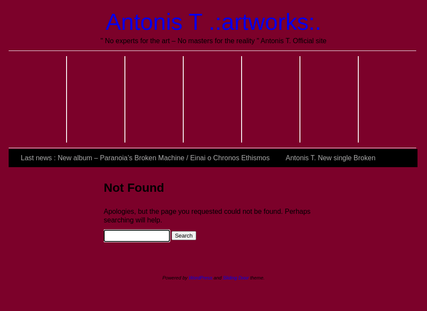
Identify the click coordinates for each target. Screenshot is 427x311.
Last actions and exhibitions (329, 99)
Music (213, 99)
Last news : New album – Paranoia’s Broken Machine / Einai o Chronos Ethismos (145, 158)
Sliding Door (236, 277)
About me (96, 99)
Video (271, 99)
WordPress (200, 277)
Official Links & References (387, 99)
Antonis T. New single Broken (331, 158)
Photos (154, 99)
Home (38, 99)
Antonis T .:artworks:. (214, 22)
